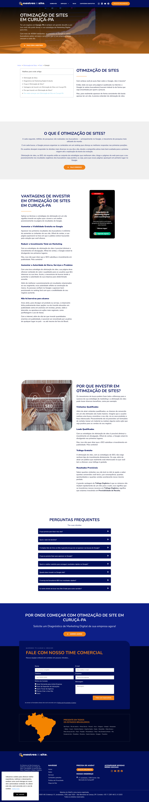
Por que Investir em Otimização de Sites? (38, 90)
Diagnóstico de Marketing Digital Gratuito (38, 81)
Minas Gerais (83, 726)
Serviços (65, 3)
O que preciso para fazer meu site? (51, 532)
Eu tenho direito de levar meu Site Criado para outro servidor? (61, 589)
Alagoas (100, 726)
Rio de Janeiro (74, 726)
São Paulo (66, 726)
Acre (95, 726)
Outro (38, 693)
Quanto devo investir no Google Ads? (52, 572)
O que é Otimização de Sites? (34, 84)
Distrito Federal (78, 729)
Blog (74, 3)
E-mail (77, 666)
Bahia (66, 729)
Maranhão (101, 729)
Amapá (106, 726)
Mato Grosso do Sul (69, 731)
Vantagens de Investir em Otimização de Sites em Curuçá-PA (45, 87)
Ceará (71, 729)
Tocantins (104, 734)
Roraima (82, 734)
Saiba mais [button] (16, 789)
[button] (74, 531)
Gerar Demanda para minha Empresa (49, 684)
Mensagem (79, 682)
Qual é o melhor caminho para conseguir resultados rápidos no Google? (64, 564)
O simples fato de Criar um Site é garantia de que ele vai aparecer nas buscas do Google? (70, 548)
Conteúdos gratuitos (87, 3)
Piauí (96, 731)
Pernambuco (89, 731)
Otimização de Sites (30, 78)
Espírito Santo (89, 729)
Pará (77, 731)
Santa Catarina (90, 734)
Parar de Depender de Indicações (48, 686)
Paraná (91, 726)
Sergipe (98, 734)
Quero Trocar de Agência (45, 689)
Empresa (78, 674)
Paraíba (82, 731)
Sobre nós (53, 3)
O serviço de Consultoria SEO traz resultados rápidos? (58, 580)
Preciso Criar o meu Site (45, 691)
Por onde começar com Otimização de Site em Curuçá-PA (44, 93)
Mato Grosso (109, 729)
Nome (37, 666)
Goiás (95, 729)
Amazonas (113, 726)
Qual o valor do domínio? (48, 540)
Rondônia (75, 734)
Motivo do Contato (41, 681)
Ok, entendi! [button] (20, 794)
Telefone (38, 674)
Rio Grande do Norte (104, 731)
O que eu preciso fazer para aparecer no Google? (56, 556)
